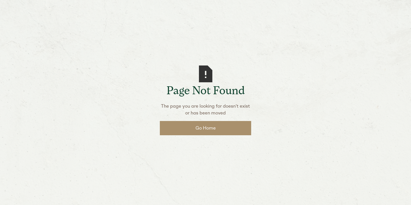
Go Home (206, 128)
